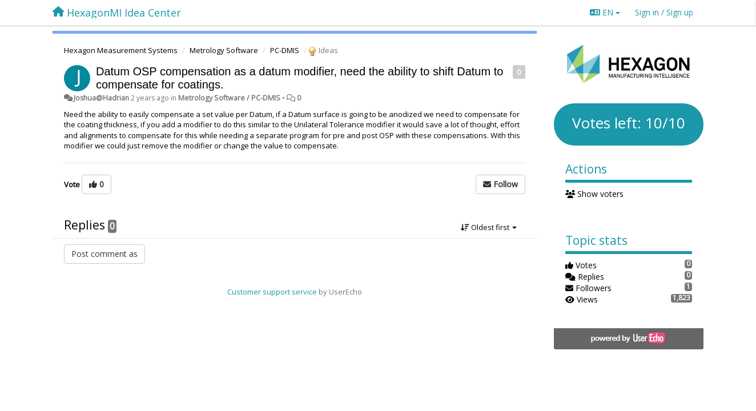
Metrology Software (224, 50)
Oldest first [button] (489, 227)
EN (605, 12)
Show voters (594, 193)
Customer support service (272, 292)
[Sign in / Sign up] (664, 12)
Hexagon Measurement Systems (121, 50)
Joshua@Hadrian (101, 98)
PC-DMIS (284, 50)
